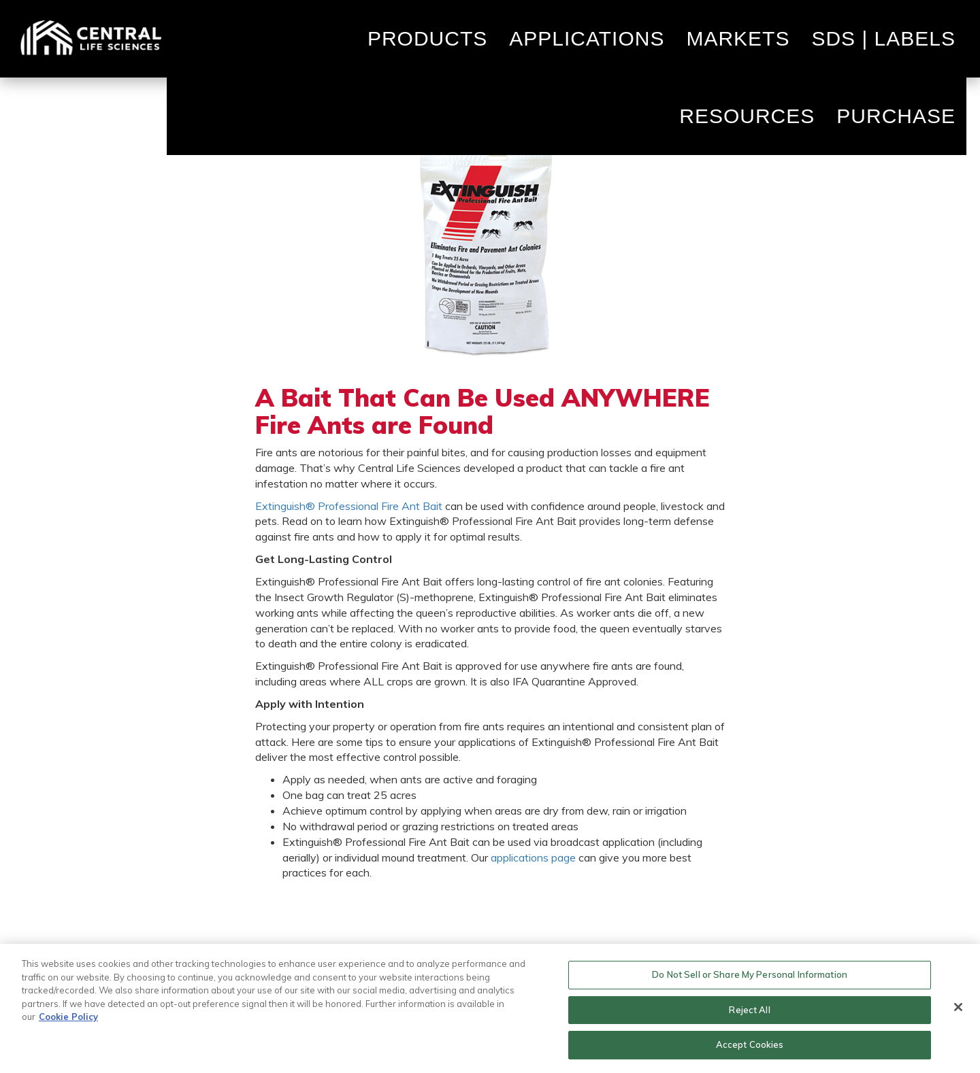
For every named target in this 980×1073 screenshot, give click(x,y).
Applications (586, 39)
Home (90, 38)
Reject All (749, 1009)
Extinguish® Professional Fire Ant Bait (348, 506)
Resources (747, 116)
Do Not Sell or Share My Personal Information (749, 974)
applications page (533, 857)
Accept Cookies (750, 1044)
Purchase (896, 116)
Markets (737, 39)
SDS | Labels (883, 39)
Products (427, 39)
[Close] (958, 1007)
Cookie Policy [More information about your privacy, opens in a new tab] (68, 1016)
